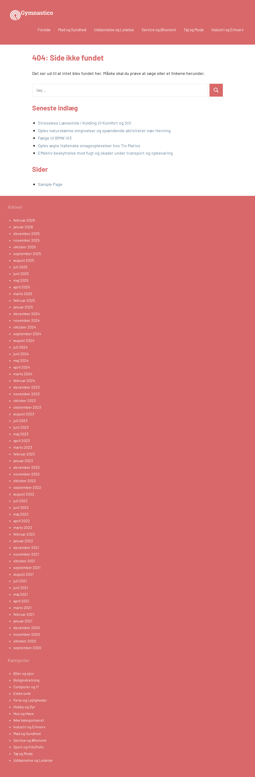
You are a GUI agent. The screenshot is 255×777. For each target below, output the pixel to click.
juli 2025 (20, 267)
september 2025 (27, 253)
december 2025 (26, 233)
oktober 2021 (24, 560)
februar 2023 (24, 454)
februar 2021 (23, 614)
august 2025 (23, 260)
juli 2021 (20, 581)
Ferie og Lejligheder (30, 700)
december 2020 (26, 627)
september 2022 (27, 487)
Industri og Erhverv (227, 29)
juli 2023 (20, 420)
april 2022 (21, 520)
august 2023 (23, 414)
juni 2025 (21, 273)
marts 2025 (22, 293)
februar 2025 (24, 300)
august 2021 (23, 574)
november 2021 (26, 554)
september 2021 (27, 567)
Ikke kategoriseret (28, 720)
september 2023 (27, 407)
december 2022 (26, 467)
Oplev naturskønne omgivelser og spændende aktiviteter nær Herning (104, 130)
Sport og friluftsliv (28, 747)
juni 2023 (21, 427)
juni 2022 (21, 507)
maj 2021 (20, 594)
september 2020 (27, 647)
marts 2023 (22, 447)
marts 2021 (22, 607)
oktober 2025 (24, 247)
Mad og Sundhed (72, 29)
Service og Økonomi (159, 29)
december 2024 (26, 313)
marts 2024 (22, 373)
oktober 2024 (24, 327)
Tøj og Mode (194, 29)
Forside (44, 29)
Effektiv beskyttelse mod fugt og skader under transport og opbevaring (105, 153)
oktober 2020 (24, 641)
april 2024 (21, 367)
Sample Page (50, 184)
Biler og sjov (23, 673)
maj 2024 (21, 360)
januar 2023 (23, 460)
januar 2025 (23, 307)
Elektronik (22, 693)
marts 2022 (22, 527)
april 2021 (21, 601)
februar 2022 (24, 534)
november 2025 (26, 240)
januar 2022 (23, 540)
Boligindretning (26, 680)
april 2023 (21, 440)
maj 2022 (21, 514)
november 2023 (26, 393)
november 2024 (26, 320)
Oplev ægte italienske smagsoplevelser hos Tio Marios (89, 145)
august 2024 (23, 340)
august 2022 (23, 494)
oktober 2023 (24, 400)
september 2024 (27, 333)
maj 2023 (20, 434)
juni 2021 (20, 587)
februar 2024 (24, 380)
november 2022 (26, 474)
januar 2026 (23, 226)
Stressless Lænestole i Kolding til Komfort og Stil (84, 122)
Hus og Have (23, 713)
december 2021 (26, 547)
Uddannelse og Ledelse (114, 29)
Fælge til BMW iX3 (54, 138)
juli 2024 (20, 347)
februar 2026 (24, 220)
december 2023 (26, 387)
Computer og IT (26, 686)
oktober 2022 (24, 480)
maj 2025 (20, 280)
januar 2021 (22, 621)
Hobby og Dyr (24, 706)
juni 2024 (21, 353)
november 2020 (26, 634)
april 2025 (21, 287)
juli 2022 (20, 500)
